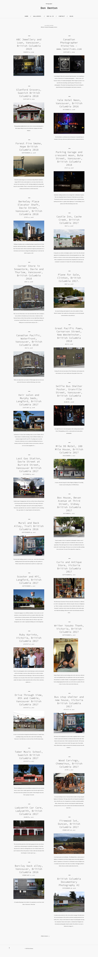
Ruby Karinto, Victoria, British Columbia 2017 (28, 637)
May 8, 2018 (69, 344)
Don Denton (49, 8)
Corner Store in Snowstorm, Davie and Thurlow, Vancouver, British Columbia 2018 (29, 272)
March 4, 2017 (29, 817)
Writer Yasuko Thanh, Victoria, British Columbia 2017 (69, 628)
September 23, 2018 (29, 153)
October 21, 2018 (69, 109)
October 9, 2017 (29, 474)
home (26, 16)
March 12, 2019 (29, 52)
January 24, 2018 (29, 407)
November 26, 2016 (69, 888)
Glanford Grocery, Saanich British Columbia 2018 (28, 93)
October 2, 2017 (69, 513)
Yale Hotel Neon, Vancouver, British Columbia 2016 (69, 103)
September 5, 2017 (28, 586)
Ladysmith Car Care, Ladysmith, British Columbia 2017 (29, 811)
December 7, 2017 (69, 455)
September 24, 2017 (29, 532)
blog (71, 16)
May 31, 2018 (69, 226)
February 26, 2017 (69, 830)
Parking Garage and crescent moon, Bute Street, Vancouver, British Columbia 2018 (69, 158)
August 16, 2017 (69, 709)
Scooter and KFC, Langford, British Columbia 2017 (28, 579)
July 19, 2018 (69, 168)
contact (62, 16)
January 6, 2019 (29, 99)
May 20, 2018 (69, 284)
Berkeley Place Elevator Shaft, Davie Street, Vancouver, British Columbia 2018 (29, 208)
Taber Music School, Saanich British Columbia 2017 (29, 755)
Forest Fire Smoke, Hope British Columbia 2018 (29, 146)
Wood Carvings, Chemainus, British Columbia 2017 (69, 763)
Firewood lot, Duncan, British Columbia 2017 (69, 824)
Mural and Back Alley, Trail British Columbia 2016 (29, 526)
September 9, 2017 (69, 575)
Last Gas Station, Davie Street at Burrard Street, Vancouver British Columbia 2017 (28, 465)
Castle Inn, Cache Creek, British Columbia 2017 (69, 219)
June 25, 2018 (29, 217)
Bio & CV (50, 16)
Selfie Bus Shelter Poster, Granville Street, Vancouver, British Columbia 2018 (69, 392)
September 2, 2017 (69, 635)
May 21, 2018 (29, 282)
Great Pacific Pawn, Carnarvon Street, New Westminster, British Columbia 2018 (69, 335)
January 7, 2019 (69, 52)
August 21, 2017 (28, 707)
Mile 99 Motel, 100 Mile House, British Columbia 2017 (69, 449)
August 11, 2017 (28, 761)
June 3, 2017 (69, 770)
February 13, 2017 (28, 875)
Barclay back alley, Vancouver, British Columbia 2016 (29, 869)
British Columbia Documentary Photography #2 (69, 882)
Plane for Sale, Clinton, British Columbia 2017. (69, 278)
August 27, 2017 (28, 644)
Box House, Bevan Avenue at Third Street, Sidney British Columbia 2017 (69, 504)
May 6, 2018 (29, 348)
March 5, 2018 (69, 402)
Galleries (37, 16)
